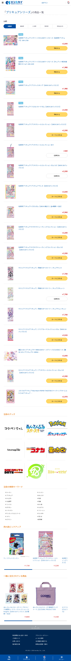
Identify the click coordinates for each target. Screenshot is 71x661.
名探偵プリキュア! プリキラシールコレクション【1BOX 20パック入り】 (42, 124)
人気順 (34, 26)
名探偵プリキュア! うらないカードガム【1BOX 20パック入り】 (39, 107)
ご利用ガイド (16, 638)
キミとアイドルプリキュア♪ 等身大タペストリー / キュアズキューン (41, 288)
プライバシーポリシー (42, 635)
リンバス (8, 504)
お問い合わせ (16, 641)
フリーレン (41, 510)
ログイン (45, 3)
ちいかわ (40, 513)
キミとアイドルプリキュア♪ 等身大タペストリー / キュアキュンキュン (42, 309)
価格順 (22, 26)
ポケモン (8, 507)
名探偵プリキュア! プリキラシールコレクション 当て (36, 145)
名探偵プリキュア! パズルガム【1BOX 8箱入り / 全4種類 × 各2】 (40, 206)
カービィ (8, 492)
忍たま (40, 516)
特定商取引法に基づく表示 (20, 635)
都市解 (40, 519)
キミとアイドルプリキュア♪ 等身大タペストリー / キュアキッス (40, 268)
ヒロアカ (40, 507)
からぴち (8, 498)
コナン (8, 516)
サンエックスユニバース (13, 513)
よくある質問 (39, 638)
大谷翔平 (8, 501)
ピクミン (8, 519)
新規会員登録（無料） (42, 644)
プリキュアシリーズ (18, 12)
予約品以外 (60, 26)
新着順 (10, 26)
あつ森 (40, 504)
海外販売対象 (16, 644)
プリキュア (9, 495)
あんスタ (40, 495)
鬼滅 (39, 501)
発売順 (46, 26)
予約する (57, 48)
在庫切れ (57, 155)
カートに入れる (57, 135)
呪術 (39, 498)
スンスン (40, 492)
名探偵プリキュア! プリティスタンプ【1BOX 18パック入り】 (38, 85)
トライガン (9, 510)
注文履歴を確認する (41, 641)
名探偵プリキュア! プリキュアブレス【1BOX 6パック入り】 (38, 186)
